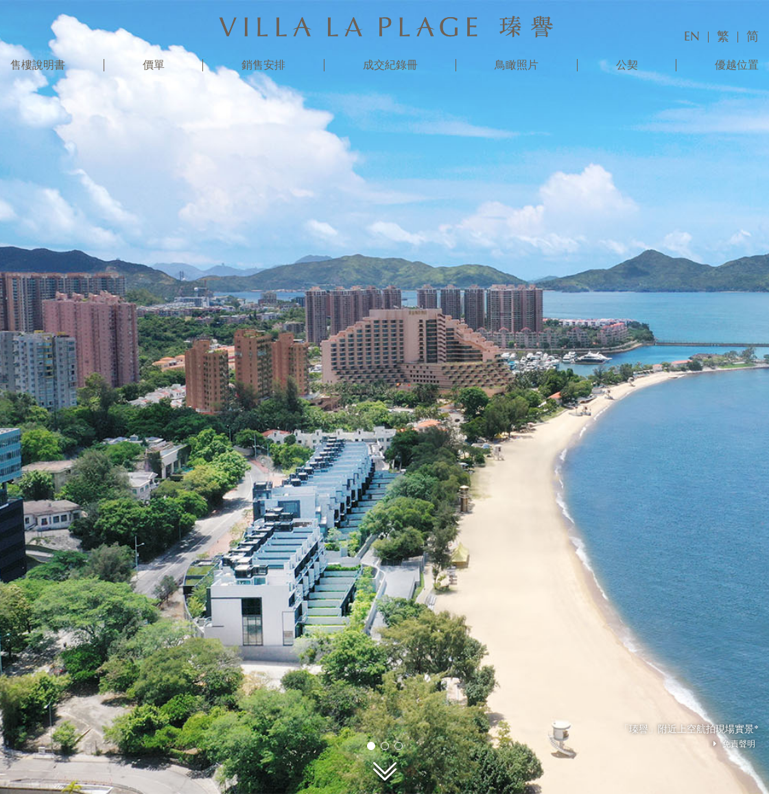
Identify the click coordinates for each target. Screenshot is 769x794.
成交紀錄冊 (390, 65)
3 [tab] (398, 745)
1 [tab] (370, 745)
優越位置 (737, 65)
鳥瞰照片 (517, 65)
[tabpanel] (384, 397)
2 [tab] (384, 745)
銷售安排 (263, 65)
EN (692, 37)
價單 (154, 65)
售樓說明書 (37, 65)
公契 (627, 65)
